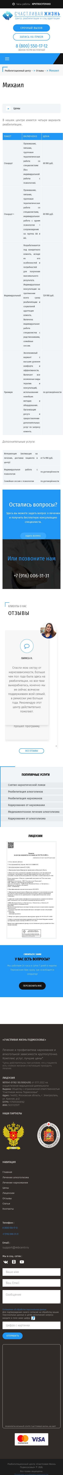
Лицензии (8, 1193)
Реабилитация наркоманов (21, 798)
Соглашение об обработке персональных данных (24, 1309)
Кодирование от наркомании (23, 805)
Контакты (8, 1208)
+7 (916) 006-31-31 (10, 1234)
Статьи (6, 1203)
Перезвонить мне (32, 985)
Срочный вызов (31, 28)
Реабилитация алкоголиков (22, 791)
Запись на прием (31, 36)
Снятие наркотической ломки (23, 785)
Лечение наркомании (15, 1182)
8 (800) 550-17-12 (10, 1227)
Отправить (12, 1335)
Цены (16, 108)
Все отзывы (31, 750)
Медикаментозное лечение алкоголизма (30, 811)
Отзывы (7, 1198)
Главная (7, 1172)
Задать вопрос (33, 536)
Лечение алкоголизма (16, 1177)
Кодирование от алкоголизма (23, 818)
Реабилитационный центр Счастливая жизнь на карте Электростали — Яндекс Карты (32, 1426)
